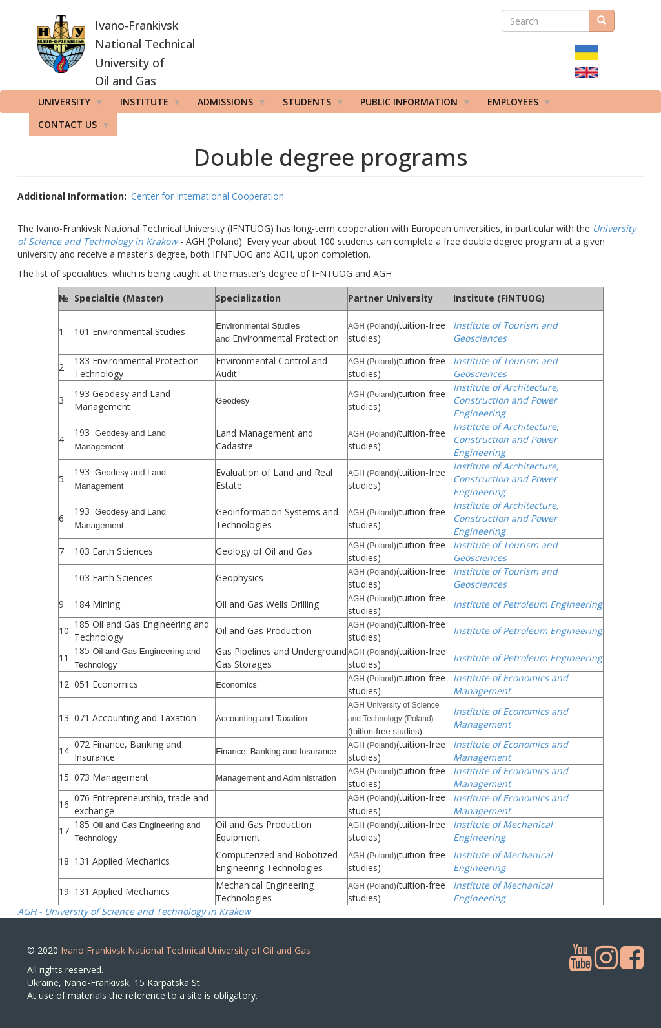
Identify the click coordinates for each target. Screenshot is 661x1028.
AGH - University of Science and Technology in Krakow (133, 911)
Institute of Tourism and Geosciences (505, 331)
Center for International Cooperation (207, 196)
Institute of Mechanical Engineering (503, 830)
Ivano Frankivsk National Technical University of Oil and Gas (185, 950)
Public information (411, 105)
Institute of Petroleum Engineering (527, 604)
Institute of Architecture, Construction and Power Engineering (506, 400)
